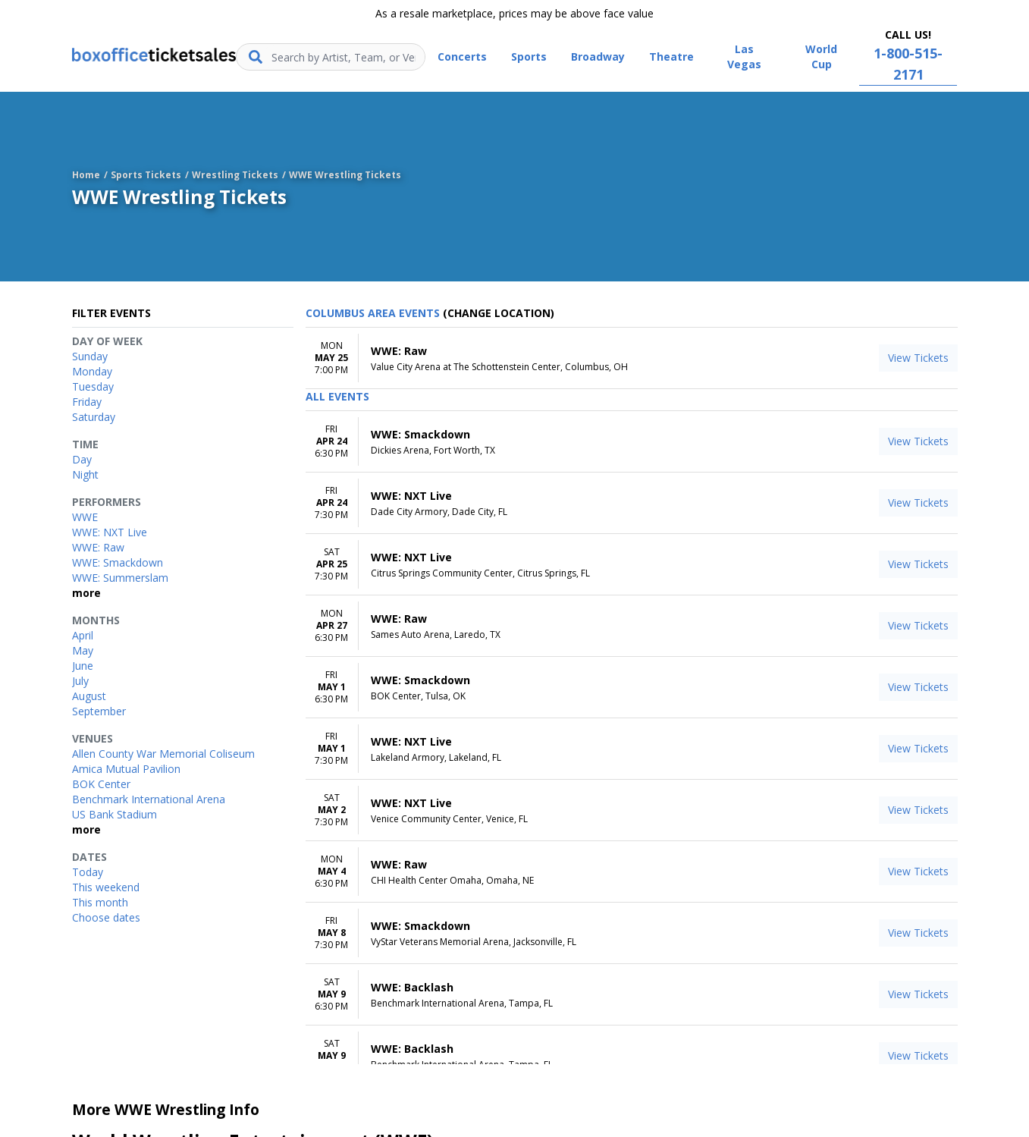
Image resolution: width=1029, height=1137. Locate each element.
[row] (632, 358)
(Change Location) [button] (498, 313)
